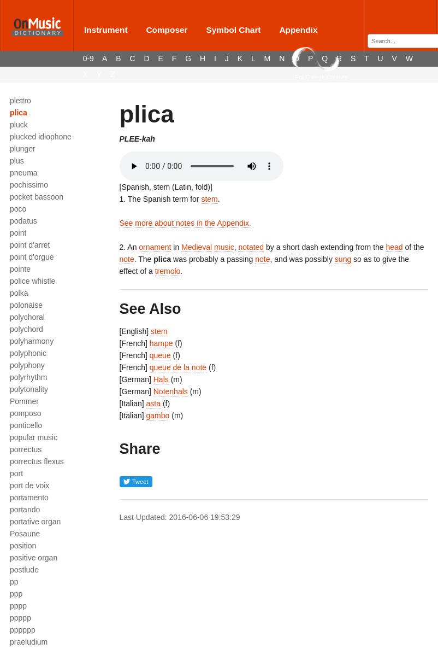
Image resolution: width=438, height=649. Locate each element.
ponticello (26, 425)
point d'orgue (32, 257)
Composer (166, 29)
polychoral (27, 317)
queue (160, 355)
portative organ (35, 521)
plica (18, 112)
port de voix (29, 485)
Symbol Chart (233, 29)
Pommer (24, 401)
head (394, 247)
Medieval (196, 247)
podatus (23, 221)
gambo (158, 415)
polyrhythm (28, 377)
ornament (155, 247)
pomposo (26, 413)
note (127, 259)
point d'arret (30, 245)
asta (153, 403)
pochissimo (29, 184)
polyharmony (32, 341)
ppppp (20, 617)
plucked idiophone (41, 136)
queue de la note (178, 367)
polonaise (26, 305)
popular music (33, 437)
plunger (22, 148)
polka (19, 293)
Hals (161, 379)
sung (343, 259)
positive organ (33, 557)
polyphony (27, 365)
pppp (18, 605)
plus (17, 160)
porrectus (26, 449)
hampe (161, 343)
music (224, 247)
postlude (24, 569)
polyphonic (28, 353)
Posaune (25, 533)
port (16, 473)
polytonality (29, 389)
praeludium (29, 642)
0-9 (88, 58)
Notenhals (170, 391)
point (18, 233)
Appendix (298, 29)
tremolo (168, 271)
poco (18, 208)
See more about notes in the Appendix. (186, 223)
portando (25, 509)
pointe (20, 269)
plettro (20, 100)
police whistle (32, 281)
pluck (19, 124)
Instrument (106, 29)
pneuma (24, 172)
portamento (29, 497)
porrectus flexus (37, 461)
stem (209, 199)
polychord (26, 329)
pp (14, 581)
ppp (16, 593)
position (23, 545)
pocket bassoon (36, 196)
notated (251, 247)
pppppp (22, 629)
